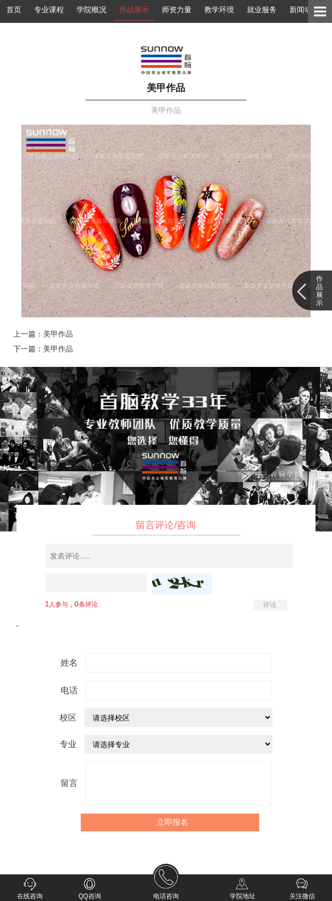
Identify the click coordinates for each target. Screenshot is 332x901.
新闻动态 (304, 9)
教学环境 (219, 9)
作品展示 (134, 9)
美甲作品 (58, 334)
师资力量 (177, 9)
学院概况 (91, 9)
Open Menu (320, 11)
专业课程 (49, 9)
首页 (13, 9)
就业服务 (262, 9)
